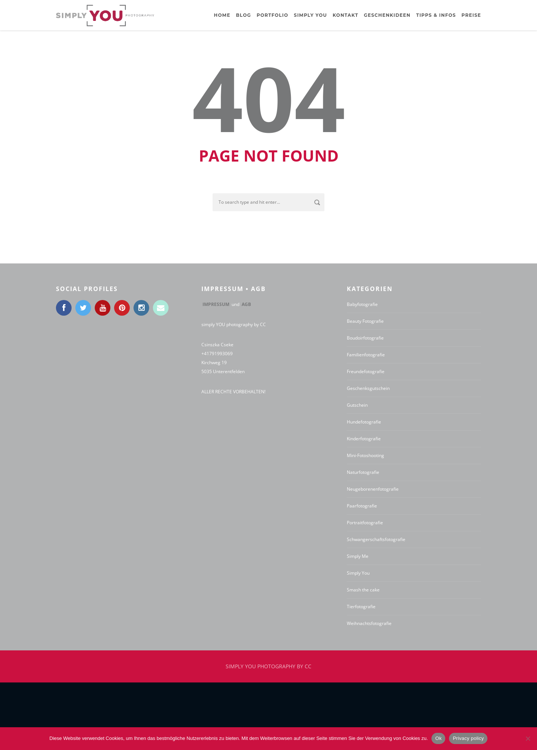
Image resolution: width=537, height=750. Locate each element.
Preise (471, 15)
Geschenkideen (387, 15)
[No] (527, 738)
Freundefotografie (365, 371)
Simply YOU (310, 15)
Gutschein (357, 405)
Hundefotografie (364, 422)
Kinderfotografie (364, 438)
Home (222, 15)
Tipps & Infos (436, 15)
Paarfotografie (362, 506)
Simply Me (357, 556)
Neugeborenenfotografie (373, 489)
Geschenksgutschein (368, 388)
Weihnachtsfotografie (369, 623)
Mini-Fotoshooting (365, 455)
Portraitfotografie (365, 522)
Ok (438, 738)
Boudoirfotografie (365, 338)
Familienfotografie (366, 354)
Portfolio (272, 15)
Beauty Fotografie (365, 321)
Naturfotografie (363, 472)
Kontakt (345, 15)
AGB (246, 304)
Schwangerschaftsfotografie (376, 539)
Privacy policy (468, 738)
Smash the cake (363, 590)
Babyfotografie (362, 304)
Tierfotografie (361, 606)
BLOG (243, 15)
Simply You (358, 573)
